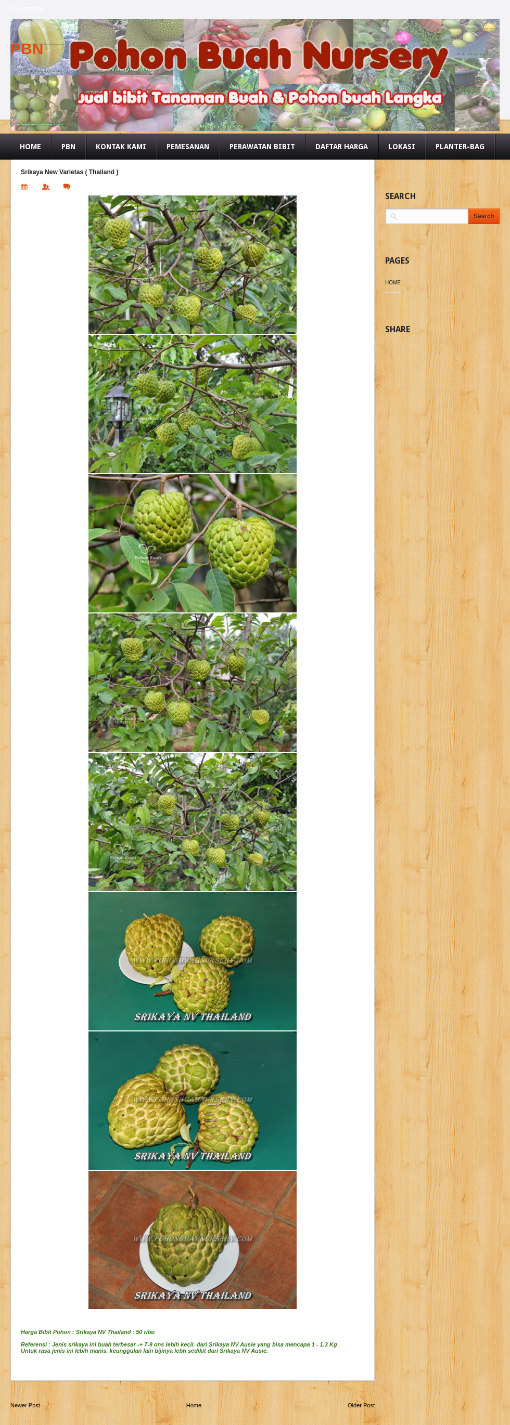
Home (193, 1405)
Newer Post (25, 1405)
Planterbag (27, 9)
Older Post (361, 1405)
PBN (26, 48)
